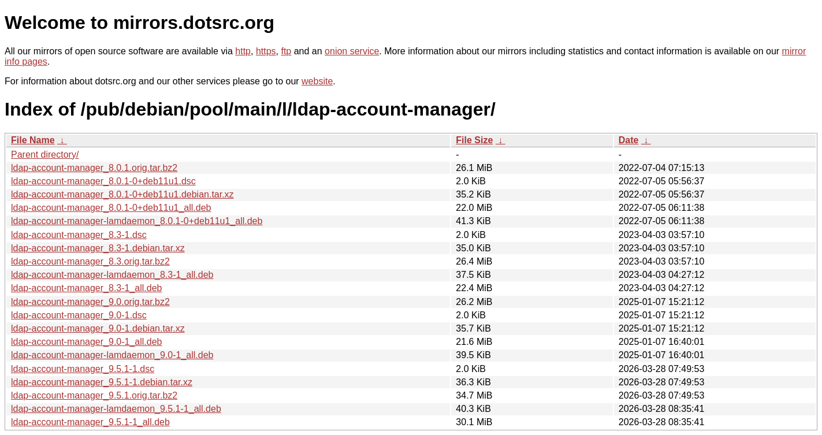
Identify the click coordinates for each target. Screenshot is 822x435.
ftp (286, 51)
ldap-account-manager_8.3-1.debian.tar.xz (98, 248)
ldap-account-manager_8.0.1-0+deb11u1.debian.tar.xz (122, 194)
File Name (33, 140)
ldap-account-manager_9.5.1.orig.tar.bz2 (94, 395)
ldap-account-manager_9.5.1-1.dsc (82, 369)
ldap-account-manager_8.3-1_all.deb (86, 288)
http (243, 51)
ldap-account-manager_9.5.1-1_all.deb (90, 422)
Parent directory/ (45, 154)
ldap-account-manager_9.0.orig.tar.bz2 (90, 302)
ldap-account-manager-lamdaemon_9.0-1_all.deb (112, 355)
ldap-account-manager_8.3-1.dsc (79, 235)
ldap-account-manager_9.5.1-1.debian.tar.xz (101, 382)
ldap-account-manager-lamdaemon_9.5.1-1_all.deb (116, 409)
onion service (352, 51)
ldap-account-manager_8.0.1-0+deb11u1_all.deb (111, 208)
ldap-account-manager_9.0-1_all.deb (86, 342)
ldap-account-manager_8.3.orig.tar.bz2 (90, 261)
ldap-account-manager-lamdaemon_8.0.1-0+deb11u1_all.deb (136, 221)
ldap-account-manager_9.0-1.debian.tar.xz (98, 328)
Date (629, 140)
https (266, 51)
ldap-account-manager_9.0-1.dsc (79, 315)
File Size (474, 140)
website (317, 81)
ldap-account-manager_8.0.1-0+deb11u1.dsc (103, 181)
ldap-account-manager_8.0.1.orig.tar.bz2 (94, 168)
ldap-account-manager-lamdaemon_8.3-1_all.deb (112, 275)
